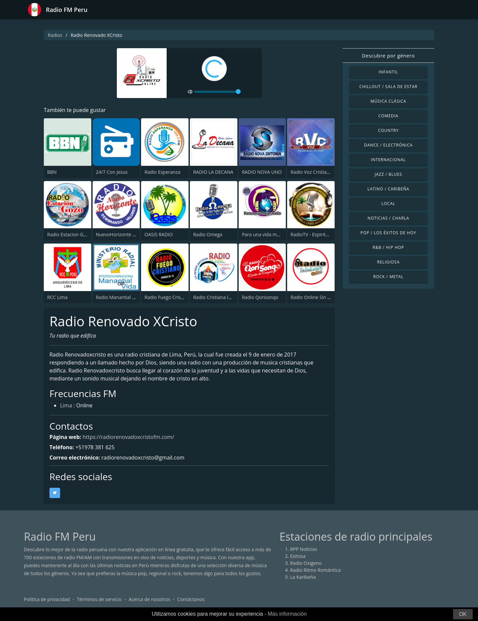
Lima (66, 406)
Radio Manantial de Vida (122, 297)
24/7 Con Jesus (112, 172)
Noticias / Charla (388, 218)
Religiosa (388, 262)
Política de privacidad (47, 599)
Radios (55, 35)
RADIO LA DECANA (213, 172)
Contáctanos (190, 599)
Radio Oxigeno (306, 563)
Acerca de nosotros (149, 599)
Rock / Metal (388, 276)
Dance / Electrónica (388, 145)
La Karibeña (303, 577)
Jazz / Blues (388, 174)
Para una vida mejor (263, 234)
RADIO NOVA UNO (262, 172)
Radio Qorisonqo (260, 297)
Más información (287, 614)
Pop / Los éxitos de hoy (388, 233)
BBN (52, 172)
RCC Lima (57, 297)
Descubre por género (388, 55)
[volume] (217, 92)
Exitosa (298, 556)
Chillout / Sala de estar (388, 86)
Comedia (388, 116)
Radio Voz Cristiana (311, 172)
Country (388, 130)
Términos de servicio (99, 599)
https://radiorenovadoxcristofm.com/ (129, 437)
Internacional (388, 159)
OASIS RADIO (158, 234)
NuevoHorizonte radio (120, 234)
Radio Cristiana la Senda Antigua (228, 297)
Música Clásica (388, 101)
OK (463, 614)
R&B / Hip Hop (388, 247)
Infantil (388, 72)
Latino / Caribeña (388, 189)
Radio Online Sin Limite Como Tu (325, 297)
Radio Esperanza (162, 172)
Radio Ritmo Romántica (315, 570)
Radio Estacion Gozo (69, 234)
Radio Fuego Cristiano (168, 297)
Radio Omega (207, 234)
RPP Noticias (303, 549)
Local (388, 203)
